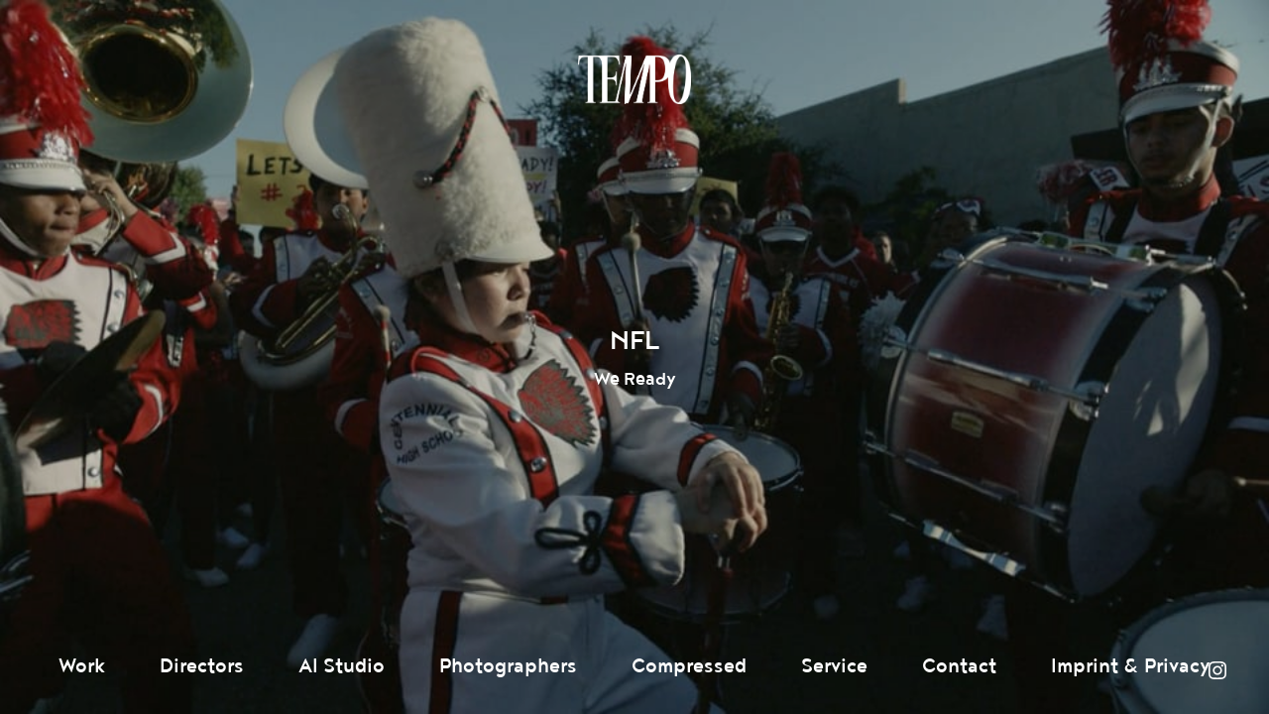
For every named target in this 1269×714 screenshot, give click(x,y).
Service (834, 666)
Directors (202, 666)
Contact (959, 666)
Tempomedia (634, 79)
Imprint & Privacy (1131, 666)
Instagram (1217, 670)
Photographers (508, 666)
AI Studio (341, 666)
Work (81, 666)
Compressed (689, 666)
